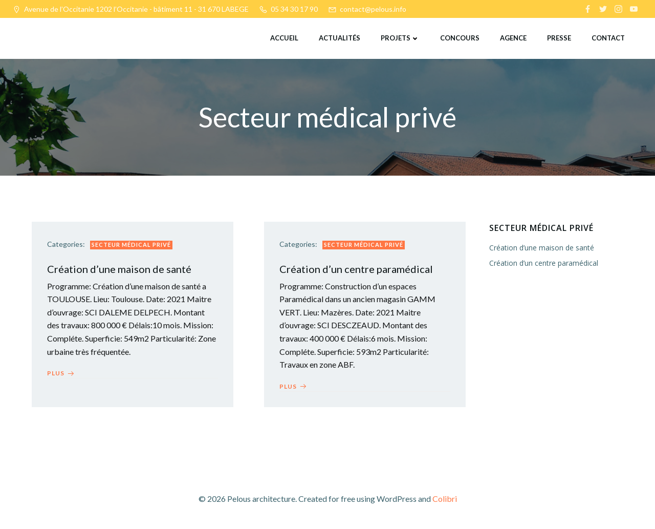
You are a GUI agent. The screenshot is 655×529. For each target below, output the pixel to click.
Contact (608, 38)
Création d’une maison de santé (541, 247)
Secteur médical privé (131, 244)
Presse (559, 38)
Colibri (444, 498)
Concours (459, 38)
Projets (400, 38)
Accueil (284, 38)
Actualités (339, 38)
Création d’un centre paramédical (543, 263)
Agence (513, 38)
